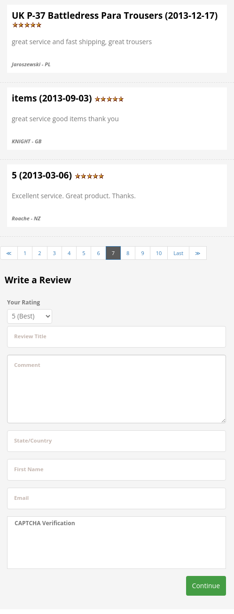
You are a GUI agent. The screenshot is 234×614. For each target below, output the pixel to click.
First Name (28, 469)
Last (178, 252)
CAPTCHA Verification (45, 523)
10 (159, 252)
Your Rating (23, 302)
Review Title (30, 336)
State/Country (33, 440)
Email (21, 497)
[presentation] (73, 547)
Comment (27, 364)
